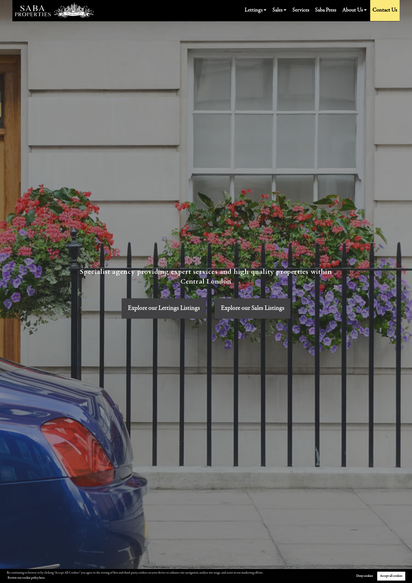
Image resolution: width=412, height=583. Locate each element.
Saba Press (332, 10)
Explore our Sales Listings (252, 308)
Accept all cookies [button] (391, 576)
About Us (357, 10)
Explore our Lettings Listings (164, 308)
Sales (287, 10)
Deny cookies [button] (364, 576)
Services (309, 10)
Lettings (266, 10)
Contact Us (386, 10)
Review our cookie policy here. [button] (26, 577)
